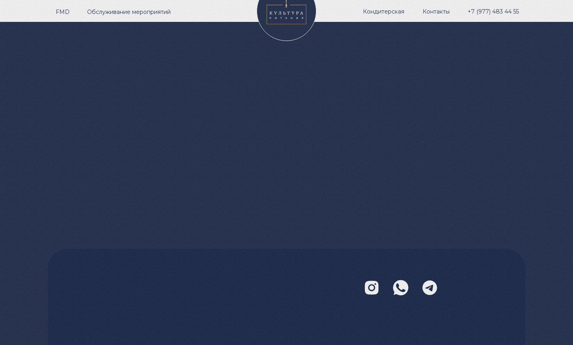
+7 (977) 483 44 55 (493, 11)
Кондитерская (383, 11)
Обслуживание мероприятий (129, 12)
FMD (63, 12)
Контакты (436, 11)
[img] (430, 287)
